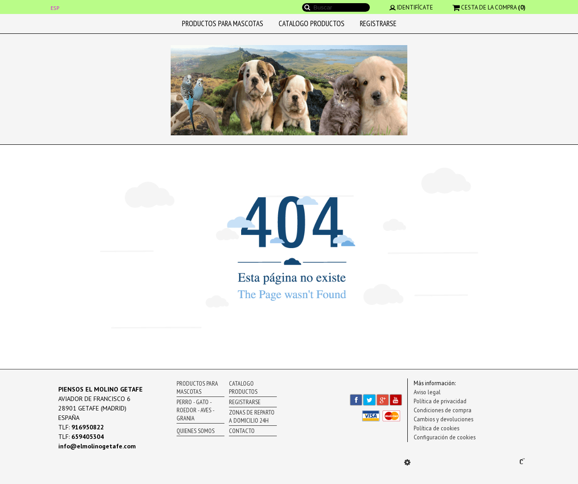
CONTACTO (242, 431)
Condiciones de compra (442, 410)
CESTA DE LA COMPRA (489, 7)
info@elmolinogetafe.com (97, 446)
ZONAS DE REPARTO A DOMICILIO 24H (252, 416)
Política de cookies (436, 428)
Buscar (307, 7)
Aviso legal (427, 392)
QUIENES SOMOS (195, 431)
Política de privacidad (440, 401)
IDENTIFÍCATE (411, 7)
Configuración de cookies (444, 437)
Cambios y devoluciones (443, 419)
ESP (55, 8)
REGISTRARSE (378, 23)
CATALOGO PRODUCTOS (312, 23)
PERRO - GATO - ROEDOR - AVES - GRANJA (195, 410)
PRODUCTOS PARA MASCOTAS (222, 23)
